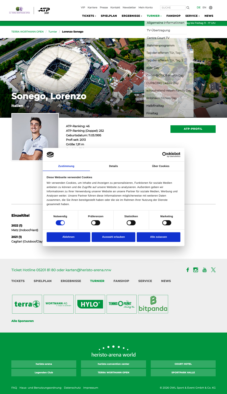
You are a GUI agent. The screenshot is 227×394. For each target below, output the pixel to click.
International (213, 3)
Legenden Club (44, 372)
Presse (118, 3)
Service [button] (192, 11)
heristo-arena (44, 364)
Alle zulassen (158, 237)
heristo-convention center (113, 364)
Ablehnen (68, 237)
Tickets (18, 281)
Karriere (108, 3)
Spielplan (114, 11)
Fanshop (175, 11)
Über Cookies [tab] (161, 165)
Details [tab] (113, 165)
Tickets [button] (95, 11)
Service (145, 281)
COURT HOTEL (183, 364)
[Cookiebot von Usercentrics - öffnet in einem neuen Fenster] (166, 154)
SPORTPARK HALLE (183, 372)
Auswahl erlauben (113, 237)
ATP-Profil (193, 128)
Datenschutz (72, 387)
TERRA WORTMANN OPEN (28, 31)
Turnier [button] (156, 11)
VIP (100, 3)
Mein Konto (156, 3)
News (209, 11)
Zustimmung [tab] (66, 165)
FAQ (14, 387)
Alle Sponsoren (22, 321)
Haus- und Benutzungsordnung (40, 387)
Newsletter (141, 3)
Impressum (90, 387)
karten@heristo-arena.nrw (88, 270)
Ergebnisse (71, 281)
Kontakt (128, 3)
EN (207, 3)
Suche (193, 3)
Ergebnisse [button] (135, 11)
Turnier (54, 31)
